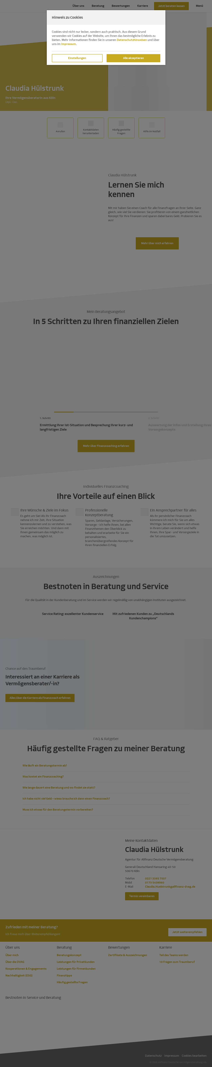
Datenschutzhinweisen (132, 40)
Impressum (68, 44)
